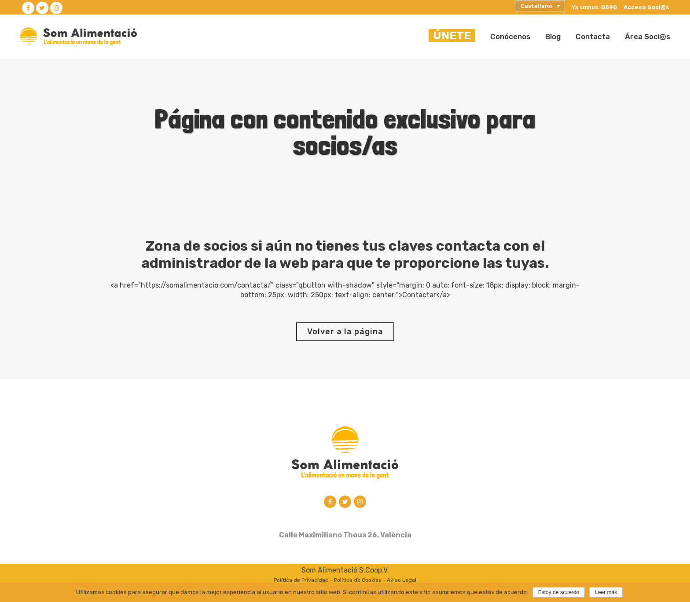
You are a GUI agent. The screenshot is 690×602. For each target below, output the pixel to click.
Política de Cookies (358, 581)
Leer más (606, 592)
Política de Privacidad (301, 581)
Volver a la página (345, 331)
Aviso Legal (401, 581)
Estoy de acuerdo (558, 592)
